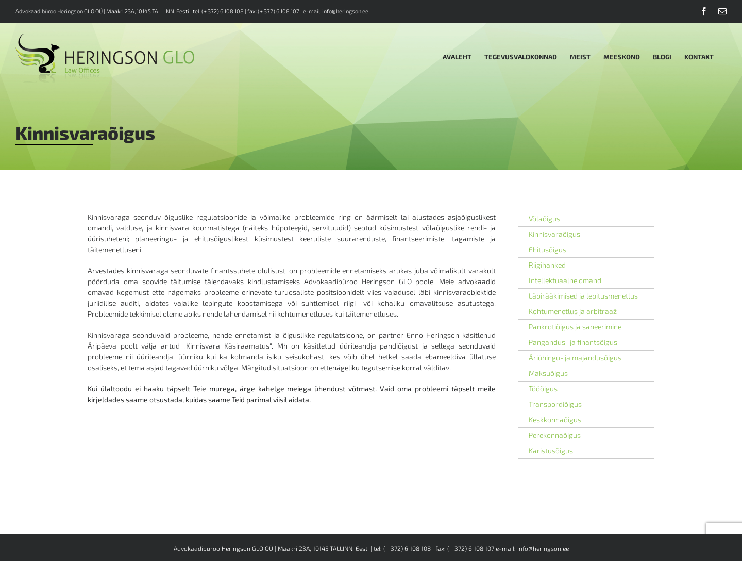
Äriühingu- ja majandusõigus (575, 357)
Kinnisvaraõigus (554, 233)
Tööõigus (543, 388)
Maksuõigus (548, 373)
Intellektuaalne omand (565, 280)
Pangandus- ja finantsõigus (573, 342)
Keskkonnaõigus (555, 419)
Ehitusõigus (547, 249)
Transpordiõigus (555, 404)
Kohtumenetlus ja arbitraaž (573, 311)
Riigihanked (547, 264)
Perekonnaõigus (555, 435)
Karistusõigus (551, 450)
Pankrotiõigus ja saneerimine (575, 326)
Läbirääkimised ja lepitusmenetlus (583, 295)
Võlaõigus (544, 218)
